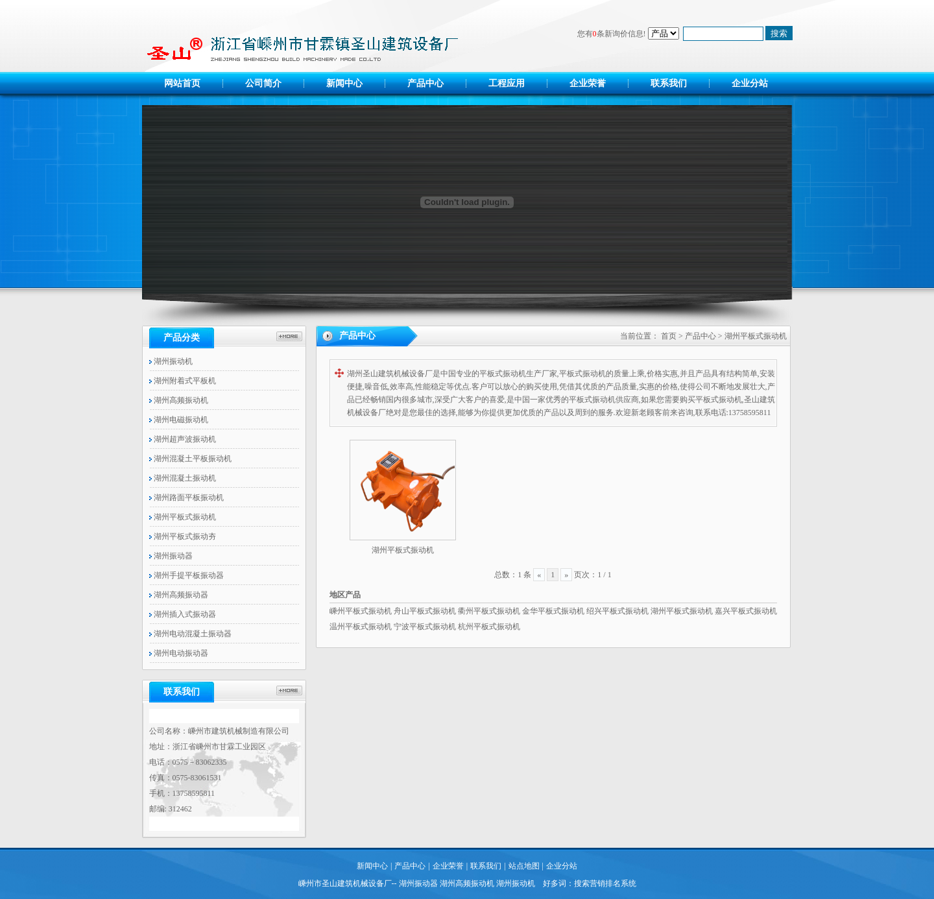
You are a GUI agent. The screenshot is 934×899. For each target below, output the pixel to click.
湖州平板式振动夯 (182, 536)
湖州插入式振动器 (182, 614)
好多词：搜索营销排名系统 (589, 883)
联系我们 (669, 83)
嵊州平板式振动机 (360, 611)
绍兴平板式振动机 (617, 611)
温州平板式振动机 (360, 626)
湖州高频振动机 (178, 400)
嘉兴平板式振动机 (746, 611)
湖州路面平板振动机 (186, 497)
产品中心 (425, 83)
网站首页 (182, 83)
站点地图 (524, 865)
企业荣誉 (587, 83)
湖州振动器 (171, 555)
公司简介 (263, 83)
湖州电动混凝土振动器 (190, 633)
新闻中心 (344, 83)
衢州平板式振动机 (489, 611)
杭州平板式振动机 (489, 626)
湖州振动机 (171, 361)
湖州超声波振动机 (182, 439)
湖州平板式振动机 (182, 516)
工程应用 (506, 83)
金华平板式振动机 (553, 611)
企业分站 (750, 83)
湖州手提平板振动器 (186, 575)
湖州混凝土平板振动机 (190, 458)
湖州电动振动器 (178, 653)
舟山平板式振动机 (425, 611)
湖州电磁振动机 (178, 419)
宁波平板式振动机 (425, 626)
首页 (669, 336)
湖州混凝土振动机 (182, 478)
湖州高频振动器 (178, 594)
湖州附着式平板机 (182, 380)
